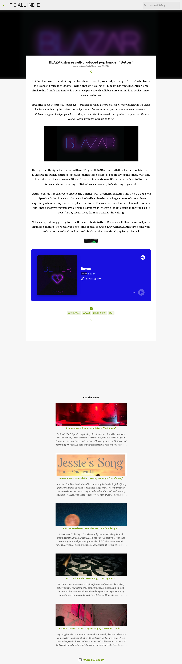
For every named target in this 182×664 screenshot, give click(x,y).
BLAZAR (86, 313)
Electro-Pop (99, 313)
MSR (111, 313)
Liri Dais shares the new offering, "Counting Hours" (91, 578)
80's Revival (74, 313)
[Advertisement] (91, 366)
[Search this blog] (164, 5)
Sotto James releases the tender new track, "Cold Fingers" (91, 528)
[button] (91, 72)
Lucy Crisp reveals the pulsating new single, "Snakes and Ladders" (91, 628)
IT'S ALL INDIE (24, 5)
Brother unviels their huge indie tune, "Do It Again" (91, 428)
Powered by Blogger (91, 660)
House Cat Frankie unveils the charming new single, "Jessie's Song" (91, 478)
